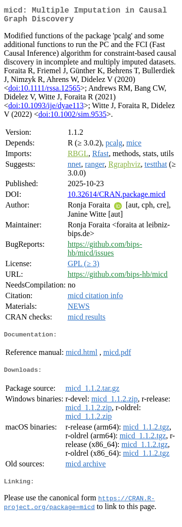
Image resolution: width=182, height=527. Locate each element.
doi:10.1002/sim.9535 (72, 118)
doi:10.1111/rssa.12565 (44, 92)
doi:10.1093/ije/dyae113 (45, 109)
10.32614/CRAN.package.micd (116, 198)
